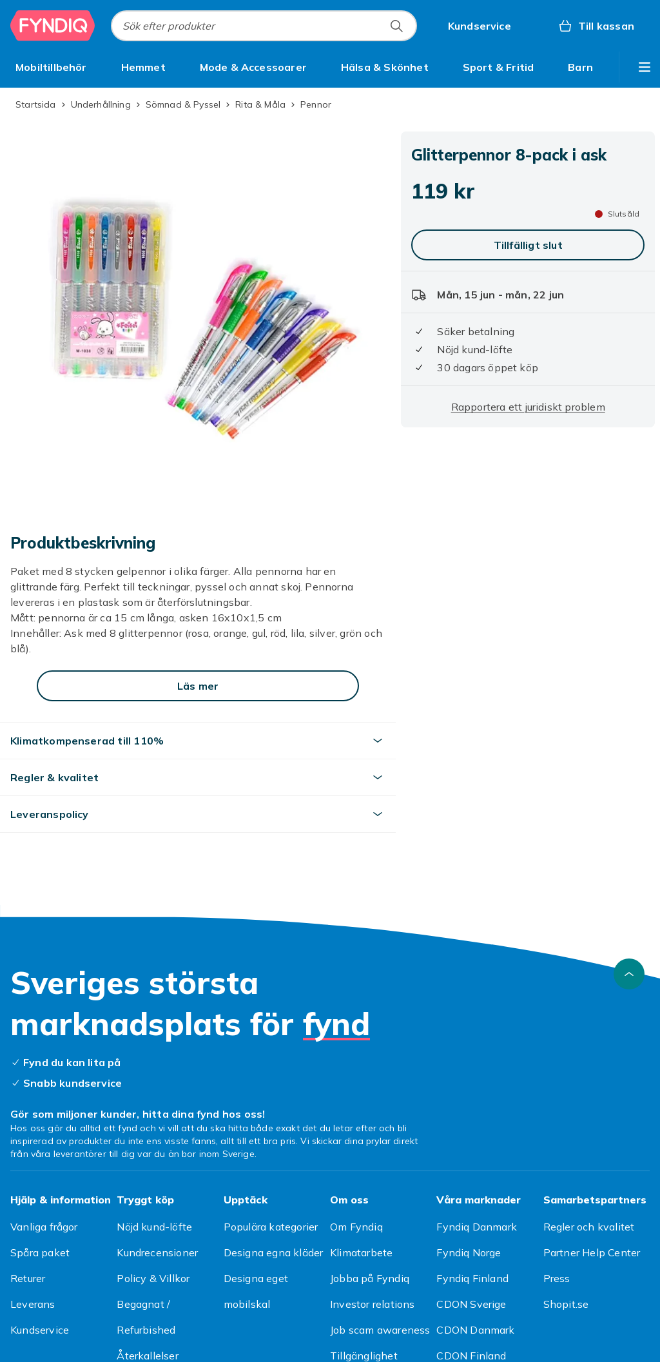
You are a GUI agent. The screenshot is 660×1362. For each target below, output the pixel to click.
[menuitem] (51, 67)
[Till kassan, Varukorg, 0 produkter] (596, 25)
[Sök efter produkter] (396, 25)
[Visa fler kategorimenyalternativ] (644, 67)
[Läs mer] (198, 685)
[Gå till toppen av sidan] (629, 973)
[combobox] (264, 25)
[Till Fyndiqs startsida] (52, 25)
